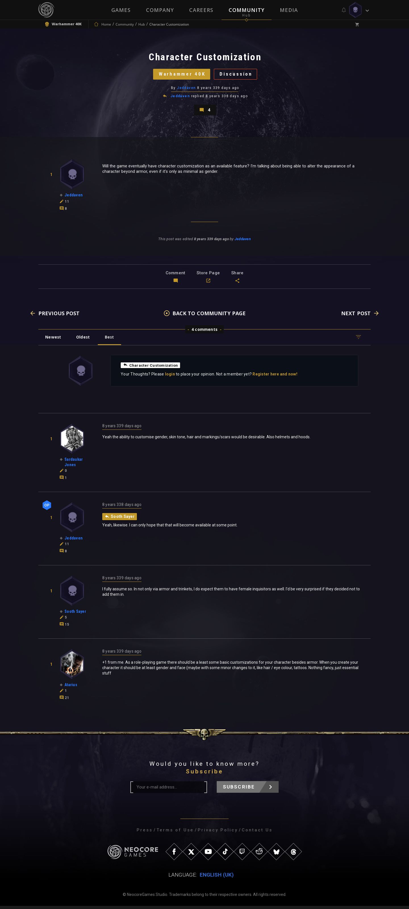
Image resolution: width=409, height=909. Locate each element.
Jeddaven (186, 90)
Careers (201, 10)
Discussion (237, 75)
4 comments (204, 332)
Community (246, 10)
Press (145, 833)
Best (111, 340)
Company (160, 10)
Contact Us (257, 833)
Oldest (84, 340)
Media (289, 10)
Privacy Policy (218, 833)
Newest (53, 340)
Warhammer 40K (180, 75)
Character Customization (151, 368)
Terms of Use (175, 833)
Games (121, 10)
